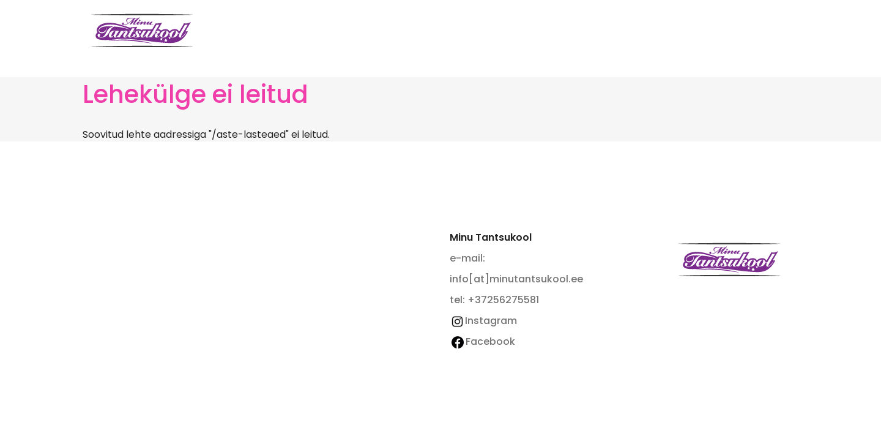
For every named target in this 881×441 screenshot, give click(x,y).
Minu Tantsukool (729, 259)
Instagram (483, 321)
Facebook (483, 341)
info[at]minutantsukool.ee (516, 279)
